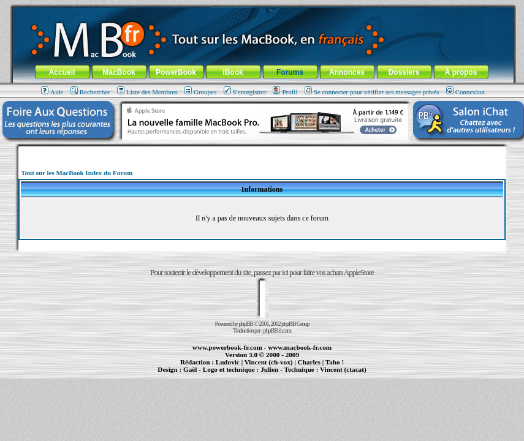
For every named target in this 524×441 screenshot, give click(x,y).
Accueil (62, 72)
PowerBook (176, 72)
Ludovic (228, 362)
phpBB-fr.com (278, 330)
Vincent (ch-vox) (269, 362)
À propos (461, 72)
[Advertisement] (262, 151)
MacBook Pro (221, 375)
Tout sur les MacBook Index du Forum (76, 172)
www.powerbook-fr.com (227, 347)
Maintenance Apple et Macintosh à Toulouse (282, 375)
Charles (309, 362)
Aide (52, 92)
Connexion (465, 92)
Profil (285, 92)
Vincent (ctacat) (343, 369)
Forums (289, 72)
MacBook (118, 72)
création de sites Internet (338, 375)
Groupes (200, 92)
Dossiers (404, 72)
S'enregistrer (245, 92)
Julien (269, 369)
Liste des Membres (147, 92)
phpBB (246, 323)
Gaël (190, 369)
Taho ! (334, 362)
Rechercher (90, 92)
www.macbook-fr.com (300, 347)
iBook (232, 72)
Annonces (347, 72)
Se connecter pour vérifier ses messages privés (372, 92)
